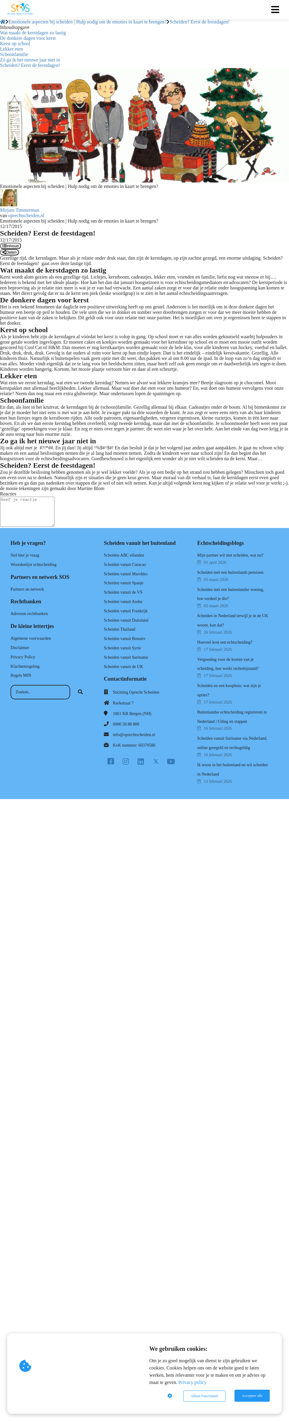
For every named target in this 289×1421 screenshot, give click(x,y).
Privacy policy (193, 1383)
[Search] (80, 692)
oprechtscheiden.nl (26, 215)
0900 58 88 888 (126, 724)
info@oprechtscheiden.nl (134, 734)
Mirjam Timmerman (19, 210)
